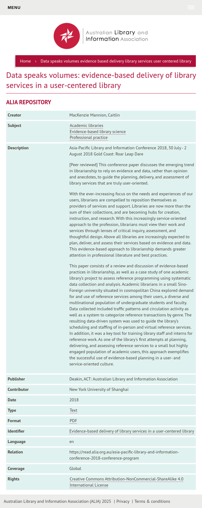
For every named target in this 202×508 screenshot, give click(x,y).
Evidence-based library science (98, 131)
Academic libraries (86, 125)
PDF (73, 420)
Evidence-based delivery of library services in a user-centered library (131, 431)
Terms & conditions (152, 501)
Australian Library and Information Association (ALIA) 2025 (57, 501)
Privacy (122, 501)
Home (25, 61)
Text (73, 410)
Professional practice (89, 137)
